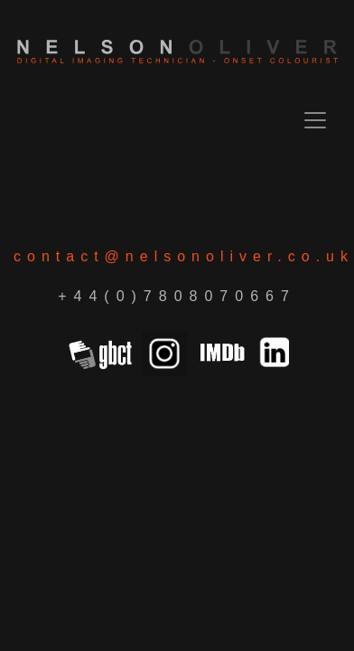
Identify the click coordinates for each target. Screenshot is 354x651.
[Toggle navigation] (315, 120)
